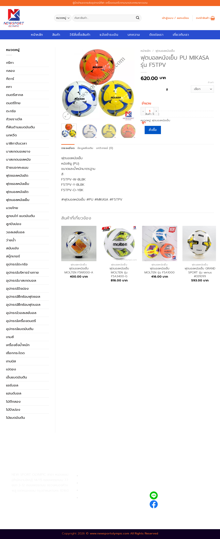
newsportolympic (174, 503)
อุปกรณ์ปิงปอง (17, 288)
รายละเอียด (68, 148)
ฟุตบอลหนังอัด (17, 191)
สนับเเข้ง (12, 248)
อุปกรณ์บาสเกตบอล (21, 280)
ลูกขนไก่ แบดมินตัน (20, 215)
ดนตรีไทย (13, 103)
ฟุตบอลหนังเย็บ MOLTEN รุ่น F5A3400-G (119, 272)
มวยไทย (12, 207)
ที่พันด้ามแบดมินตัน (20, 127)
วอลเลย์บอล (15, 232)
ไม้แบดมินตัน (15, 417)
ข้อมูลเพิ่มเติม (85, 148)
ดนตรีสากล (14, 94)
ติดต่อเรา (156, 34)
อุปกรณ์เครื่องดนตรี (21, 320)
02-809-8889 (33, 506)
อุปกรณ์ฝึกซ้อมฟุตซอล (23, 296)
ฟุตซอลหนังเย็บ (17, 183)
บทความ (134, 34)
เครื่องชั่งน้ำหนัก (18, 344)
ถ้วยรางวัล (14, 119)
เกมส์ (10, 336)
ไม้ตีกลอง (13, 401)
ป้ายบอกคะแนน (17, 167)
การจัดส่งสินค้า (91, 490)
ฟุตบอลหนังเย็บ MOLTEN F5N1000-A (78, 270)
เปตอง (11, 369)
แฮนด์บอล (13, 393)
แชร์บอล (12, 385)
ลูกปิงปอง (13, 223)
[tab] (68, 148)
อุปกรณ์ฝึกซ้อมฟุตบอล (23, 304)
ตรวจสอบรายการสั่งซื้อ (97, 497)
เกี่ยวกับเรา (181, 34)
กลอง (10, 70)
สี (167, 89)
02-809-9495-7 (35, 497)
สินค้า (56, 34)
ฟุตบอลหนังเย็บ (17, 199)
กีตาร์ (10, 78)
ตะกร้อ (11, 111)
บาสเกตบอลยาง (18, 151)
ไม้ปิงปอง (13, 409)
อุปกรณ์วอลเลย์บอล (21, 312)
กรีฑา (10, 62)
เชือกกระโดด (15, 353)
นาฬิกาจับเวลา (16, 143)
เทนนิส (11, 361)
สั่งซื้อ (153, 129)
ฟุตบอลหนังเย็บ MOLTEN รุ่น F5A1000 (159, 270)
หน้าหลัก (37, 34)
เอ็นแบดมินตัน (16, 377)
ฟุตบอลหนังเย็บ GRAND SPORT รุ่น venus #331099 (200, 272)
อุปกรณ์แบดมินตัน (19, 328)
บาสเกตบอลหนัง (18, 159)
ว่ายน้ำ (11, 240)
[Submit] (137, 18)
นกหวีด (11, 135)
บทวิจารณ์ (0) (104, 148)
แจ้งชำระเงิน (109, 34)
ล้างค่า (211, 82)
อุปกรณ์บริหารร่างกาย (22, 272)
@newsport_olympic (177, 495)
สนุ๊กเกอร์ (13, 256)
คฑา (9, 86)
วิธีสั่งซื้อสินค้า (80, 34)
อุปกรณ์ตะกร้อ (17, 264)
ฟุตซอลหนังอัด (17, 175)
